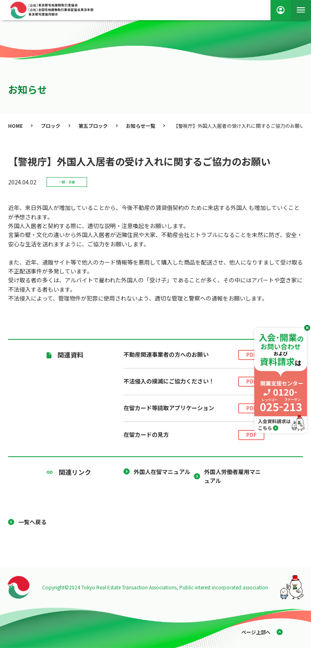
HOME (15, 125)
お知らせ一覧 (140, 125)
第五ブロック (93, 125)
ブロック (50, 125)
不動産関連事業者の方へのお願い (194, 355)
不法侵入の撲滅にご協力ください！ (194, 382)
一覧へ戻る (32, 522)
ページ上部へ (256, 632)
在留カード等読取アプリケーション (194, 408)
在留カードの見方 (194, 435)
